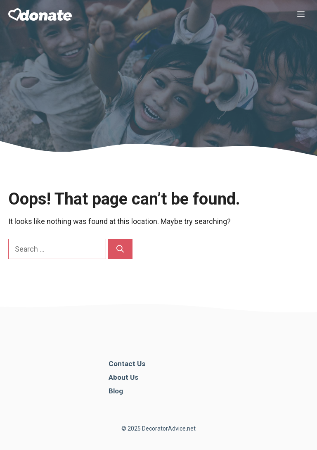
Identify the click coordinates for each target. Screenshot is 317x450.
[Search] (120, 249)
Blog (116, 391)
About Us (123, 377)
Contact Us (127, 364)
